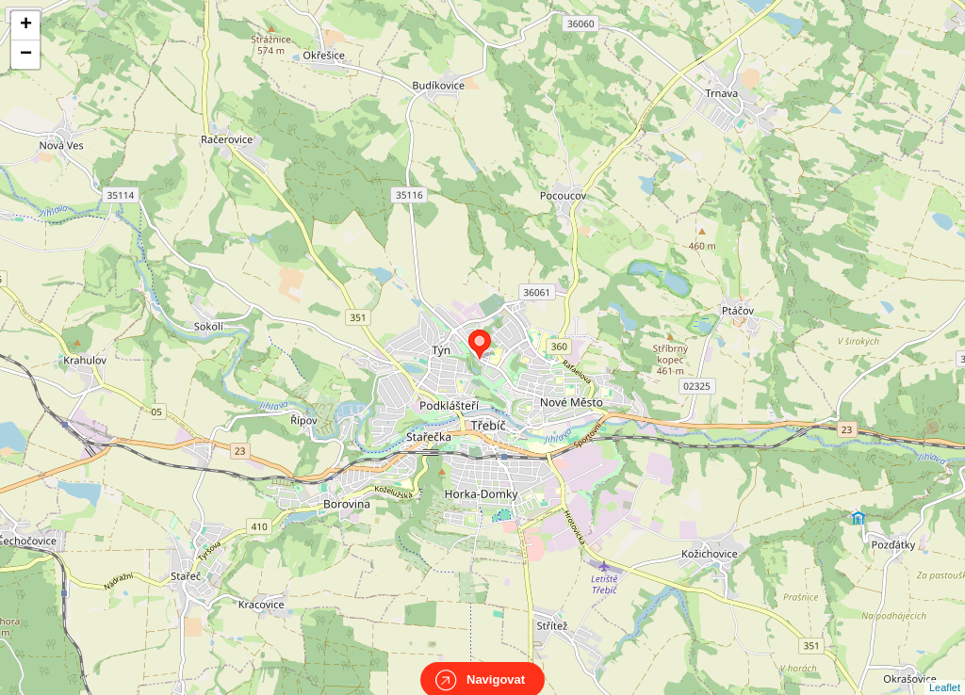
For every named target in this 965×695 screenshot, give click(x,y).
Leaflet (944, 670)
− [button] (26, 54)
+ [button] (26, 25)
